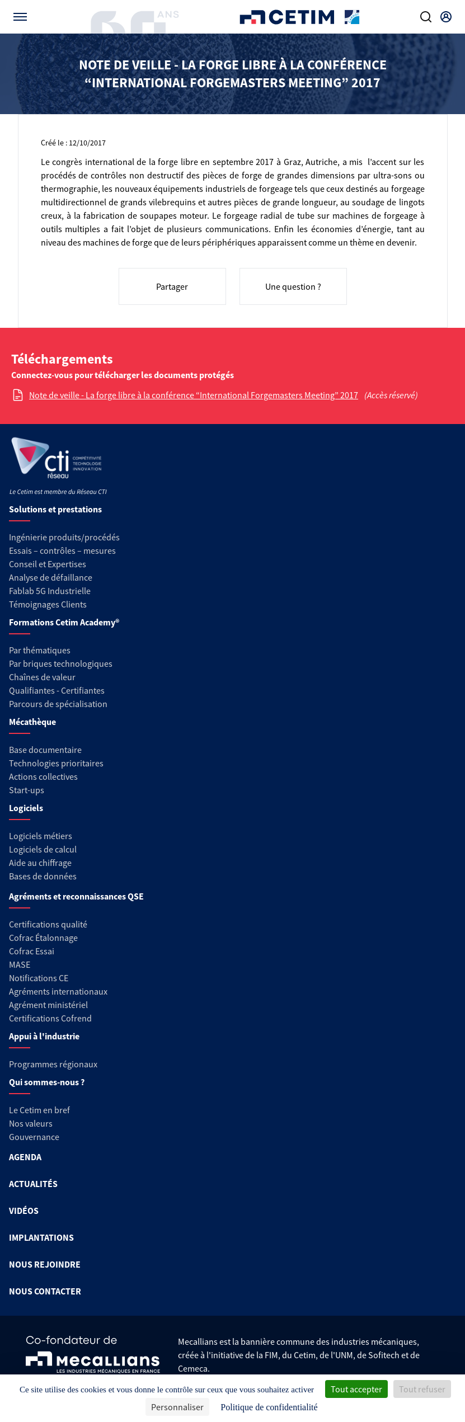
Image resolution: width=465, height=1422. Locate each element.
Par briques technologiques (60, 663)
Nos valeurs (31, 1123)
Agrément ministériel (48, 1004)
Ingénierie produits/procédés (64, 537)
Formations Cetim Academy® (64, 622)
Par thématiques (40, 650)
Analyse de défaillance (50, 577)
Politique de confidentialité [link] (268, 1407)
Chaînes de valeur (42, 676)
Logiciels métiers (40, 835)
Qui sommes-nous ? (46, 1081)
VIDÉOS (24, 1210)
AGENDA (25, 1156)
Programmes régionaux (53, 1064)
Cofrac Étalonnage (43, 937)
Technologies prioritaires (56, 763)
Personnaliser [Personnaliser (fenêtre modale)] (177, 1406)
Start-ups (26, 789)
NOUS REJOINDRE (45, 1264)
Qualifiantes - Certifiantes (57, 690)
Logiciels (26, 807)
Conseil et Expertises (47, 563)
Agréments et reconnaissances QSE (76, 896)
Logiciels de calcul (43, 849)
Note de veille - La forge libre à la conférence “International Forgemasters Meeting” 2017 (193, 395)
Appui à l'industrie (44, 1036)
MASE (19, 964)
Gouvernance (34, 1136)
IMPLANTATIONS (41, 1237)
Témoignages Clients (48, 604)
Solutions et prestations (55, 509)
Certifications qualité (48, 924)
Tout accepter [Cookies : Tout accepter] (356, 1389)
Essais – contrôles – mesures (62, 550)
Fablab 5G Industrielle (50, 590)
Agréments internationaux (58, 991)
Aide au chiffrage (40, 862)
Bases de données (43, 876)
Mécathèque (32, 721)
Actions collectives (43, 776)
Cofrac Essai (31, 951)
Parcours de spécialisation (58, 703)
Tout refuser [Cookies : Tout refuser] (422, 1389)
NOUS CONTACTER (45, 1291)
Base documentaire (45, 749)
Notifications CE (38, 977)
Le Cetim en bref (39, 1109)
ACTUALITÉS (33, 1183)
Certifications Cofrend (50, 1018)
